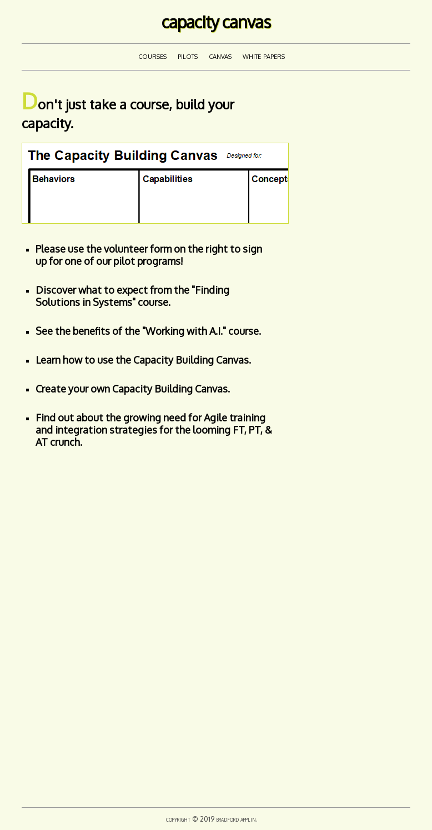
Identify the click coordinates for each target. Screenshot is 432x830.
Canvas (220, 55)
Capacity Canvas (216, 21)
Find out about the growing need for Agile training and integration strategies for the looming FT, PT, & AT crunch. (154, 429)
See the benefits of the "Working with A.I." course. (148, 331)
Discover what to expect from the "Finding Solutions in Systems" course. (132, 296)
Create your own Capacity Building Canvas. (133, 389)
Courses (152, 55)
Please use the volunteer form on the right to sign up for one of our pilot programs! (149, 255)
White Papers (264, 55)
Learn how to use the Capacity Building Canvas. (143, 360)
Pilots (188, 55)
